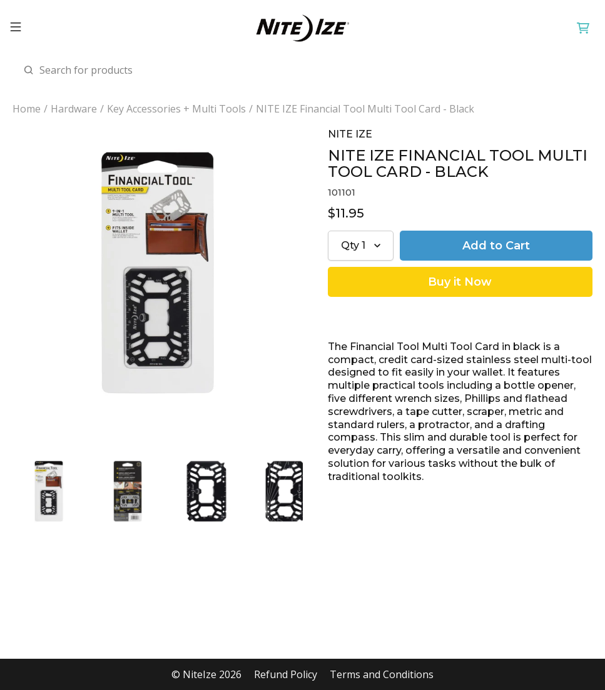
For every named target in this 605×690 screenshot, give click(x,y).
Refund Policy (285, 674)
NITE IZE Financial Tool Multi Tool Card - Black (365, 109)
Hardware (74, 109)
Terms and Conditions (382, 674)
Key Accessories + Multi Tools (176, 109)
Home (27, 109)
